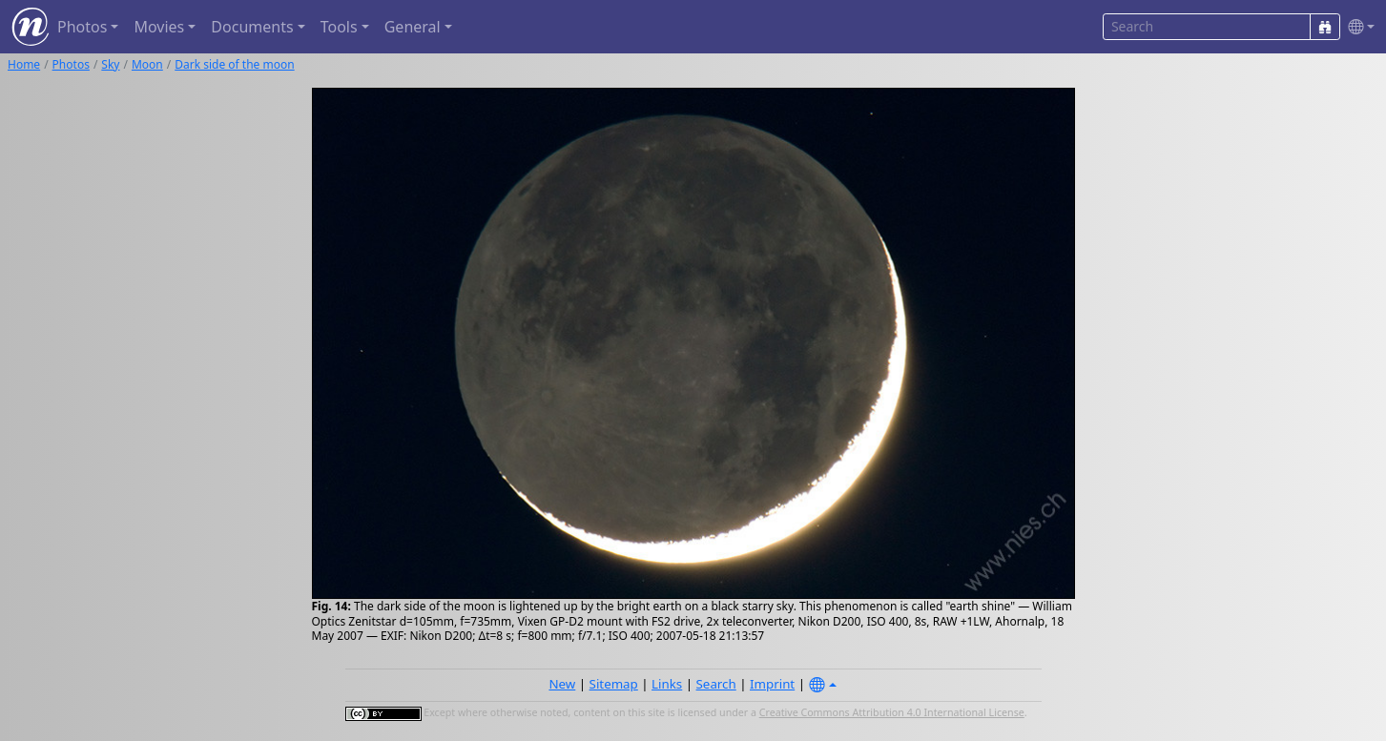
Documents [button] (252, 26)
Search (716, 683)
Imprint (772, 683)
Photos (71, 64)
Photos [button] (82, 26)
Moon (147, 64)
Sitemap (614, 683)
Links (667, 683)
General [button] (412, 26)
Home (24, 64)
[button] (1357, 27)
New (561, 683)
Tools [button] (339, 26)
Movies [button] (159, 26)
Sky (110, 64)
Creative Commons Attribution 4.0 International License (891, 712)
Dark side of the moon (234, 64)
